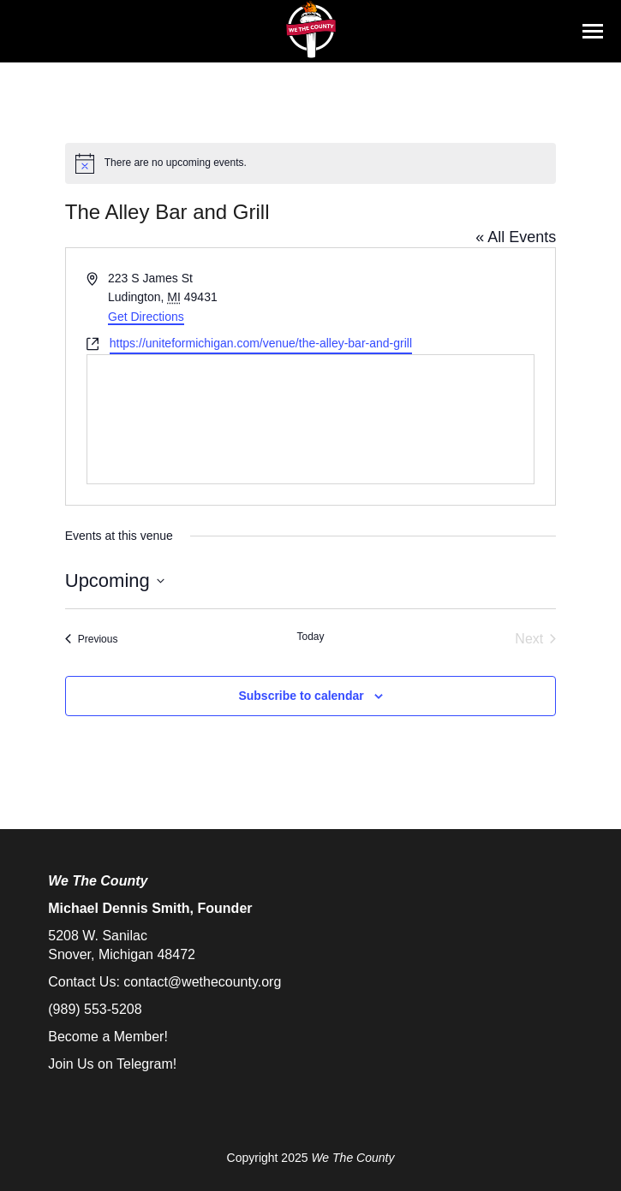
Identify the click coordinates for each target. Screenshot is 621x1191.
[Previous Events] (91, 639)
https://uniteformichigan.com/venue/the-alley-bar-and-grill (261, 343)
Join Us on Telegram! (112, 1064)
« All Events (515, 237)
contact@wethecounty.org (202, 982)
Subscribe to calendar (300, 695)
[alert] (311, 163)
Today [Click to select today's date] (310, 637)
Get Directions (146, 316)
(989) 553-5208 (94, 1009)
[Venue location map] (310, 419)
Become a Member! (108, 1036)
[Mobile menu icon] (593, 31)
